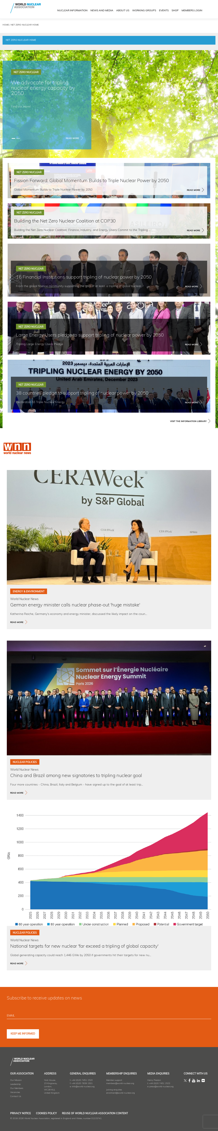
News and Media (101, 11)
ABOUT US (122, 11)
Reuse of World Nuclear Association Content (107, 1113)
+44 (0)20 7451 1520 (82, 1080)
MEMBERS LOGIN (192, 11)
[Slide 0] (13, 138)
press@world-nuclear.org (161, 1087)
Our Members (16, 1088)
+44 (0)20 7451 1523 (159, 1083)
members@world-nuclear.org (120, 1083)
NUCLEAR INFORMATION (72, 11)
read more (16, 622)
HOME (6, 25)
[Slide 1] (18, 138)
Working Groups (144, 11)
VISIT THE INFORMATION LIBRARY (188, 421)
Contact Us (15, 1096)
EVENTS (164, 11)
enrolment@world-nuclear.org (120, 1093)
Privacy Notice (20, 1113)
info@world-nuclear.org (83, 1087)
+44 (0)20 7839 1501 (82, 1083)
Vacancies (15, 1092)
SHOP (175, 11)
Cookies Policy (52, 1113)
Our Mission (16, 1080)
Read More (72, 138)
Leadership (15, 1084)
